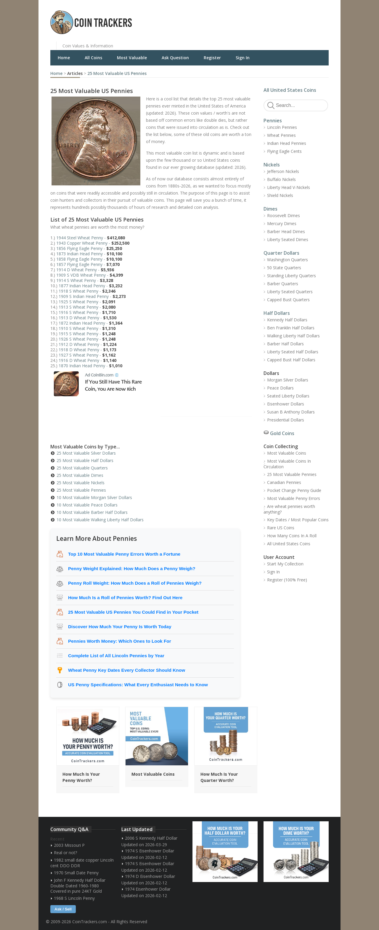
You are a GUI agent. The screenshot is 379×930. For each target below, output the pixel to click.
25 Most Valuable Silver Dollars (86, 453)
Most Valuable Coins (286, 453)
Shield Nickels (280, 195)
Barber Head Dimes (286, 231)
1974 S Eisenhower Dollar (149, 851)
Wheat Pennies (281, 135)
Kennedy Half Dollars (287, 320)
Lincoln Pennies (282, 127)
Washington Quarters (287, 259)
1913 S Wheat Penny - (87, 307)
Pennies (273, 120)
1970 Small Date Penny (76, 873)
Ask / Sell (63, 909)
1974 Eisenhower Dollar (148, 889)
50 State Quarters (284, 267)
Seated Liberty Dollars (288, 396)
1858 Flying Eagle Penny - (89, 259)
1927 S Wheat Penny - (87, 355)
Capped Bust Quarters (288, 299)
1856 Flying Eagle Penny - (89, 248)
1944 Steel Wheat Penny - (90, 237)
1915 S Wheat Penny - (87, 333)
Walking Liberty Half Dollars (293, 336)
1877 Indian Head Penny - (90, 285)
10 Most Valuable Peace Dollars (87, 505)
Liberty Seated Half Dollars (292, 352)
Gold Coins (282, 433)
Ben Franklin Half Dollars (290, 328)
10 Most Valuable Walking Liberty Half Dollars (100, 519)
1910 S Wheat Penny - (87, 328)
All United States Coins (290, 90)
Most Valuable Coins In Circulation (287, 463)
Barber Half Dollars (285, 344)
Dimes (270, 209)
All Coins (93, 57)
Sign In (243, 57)
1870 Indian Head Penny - (90, 365)
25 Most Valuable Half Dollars (85, 460)
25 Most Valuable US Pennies (117, 73)
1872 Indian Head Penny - (90, 323)
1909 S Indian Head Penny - (92, 296)
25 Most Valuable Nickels (81, 482)
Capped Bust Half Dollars (291, 360)
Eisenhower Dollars (285, 404)
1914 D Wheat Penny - (85, 269)
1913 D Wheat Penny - (87, 317)
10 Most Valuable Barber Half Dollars (92, 512)
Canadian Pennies (284, 482)
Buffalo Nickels (281, 179)
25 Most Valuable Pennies (81, 490)
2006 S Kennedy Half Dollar (151, 838)
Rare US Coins (280, 527)
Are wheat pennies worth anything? (289, 509)
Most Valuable (132, 57)
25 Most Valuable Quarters (82, 468)
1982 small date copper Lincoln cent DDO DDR (82, 862)
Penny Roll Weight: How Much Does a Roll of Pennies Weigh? (135, 583)
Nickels (272, 164)
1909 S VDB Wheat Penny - (89, 275)
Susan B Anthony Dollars (291, 412)
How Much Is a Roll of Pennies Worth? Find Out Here (125, 597)
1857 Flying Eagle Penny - (88, 264)
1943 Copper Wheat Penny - (92, 243)
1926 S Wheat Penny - (87, 339)
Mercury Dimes (281, 223)
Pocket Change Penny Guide (294, 490)
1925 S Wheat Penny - (87, 301)
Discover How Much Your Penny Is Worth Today (119, 626)
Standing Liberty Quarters (291, 275)
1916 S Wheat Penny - (87, 312)
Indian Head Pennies (286, 143)
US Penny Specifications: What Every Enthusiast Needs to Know (138, 684)
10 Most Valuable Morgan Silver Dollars (94, 497)
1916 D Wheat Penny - (87, 360)
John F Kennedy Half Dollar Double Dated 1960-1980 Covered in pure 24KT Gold (77, 885)
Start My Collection (285, 564)
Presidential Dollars (285, 420)
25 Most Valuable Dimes (80, 475)
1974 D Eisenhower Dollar (150, 876)
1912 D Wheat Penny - (87, 344)
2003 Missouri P (69, 845)
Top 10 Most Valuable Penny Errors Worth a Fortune (124, 554)
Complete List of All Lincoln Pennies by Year (116, 655)
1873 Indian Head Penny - (89, 253)
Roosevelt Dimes (283, 215)
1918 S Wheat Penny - (87, 291)
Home (64, 57)
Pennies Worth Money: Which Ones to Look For (119, 641)
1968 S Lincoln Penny (74, 898)
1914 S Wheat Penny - (84, 280)
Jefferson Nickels (283, 171)
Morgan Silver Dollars (287, 380)
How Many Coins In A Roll (292, 535)
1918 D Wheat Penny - (87, 349)
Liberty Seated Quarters (290, 291)
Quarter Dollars (281, 253)
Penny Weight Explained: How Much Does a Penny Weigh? (131, 568)
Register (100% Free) (287, 580)
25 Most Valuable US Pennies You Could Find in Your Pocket (133, 612)
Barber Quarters (282, 283)
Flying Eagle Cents (284, 151)
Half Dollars (277, 313)
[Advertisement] (261, 18)
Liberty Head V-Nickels (288, 187)
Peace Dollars (280, 388)
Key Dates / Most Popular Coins (298, 519)
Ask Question (175, 57)
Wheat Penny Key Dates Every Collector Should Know (126, 670)
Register (212, 57)
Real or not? (65, 852)
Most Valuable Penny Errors (293, 498)
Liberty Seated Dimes (287, 239)
